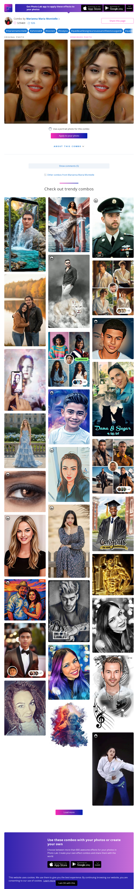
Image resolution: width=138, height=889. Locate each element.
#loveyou (63, 30)
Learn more (49, 880)
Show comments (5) (69, 165)
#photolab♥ (36, 30)
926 (31, 23)
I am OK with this (66, 883)
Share (117, 20)
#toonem (50, 30)
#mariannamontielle (16, 30)
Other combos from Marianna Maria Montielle (69, 174)
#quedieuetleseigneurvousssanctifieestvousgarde (96, 30)
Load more (69, 812)
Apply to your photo (69, 135)
